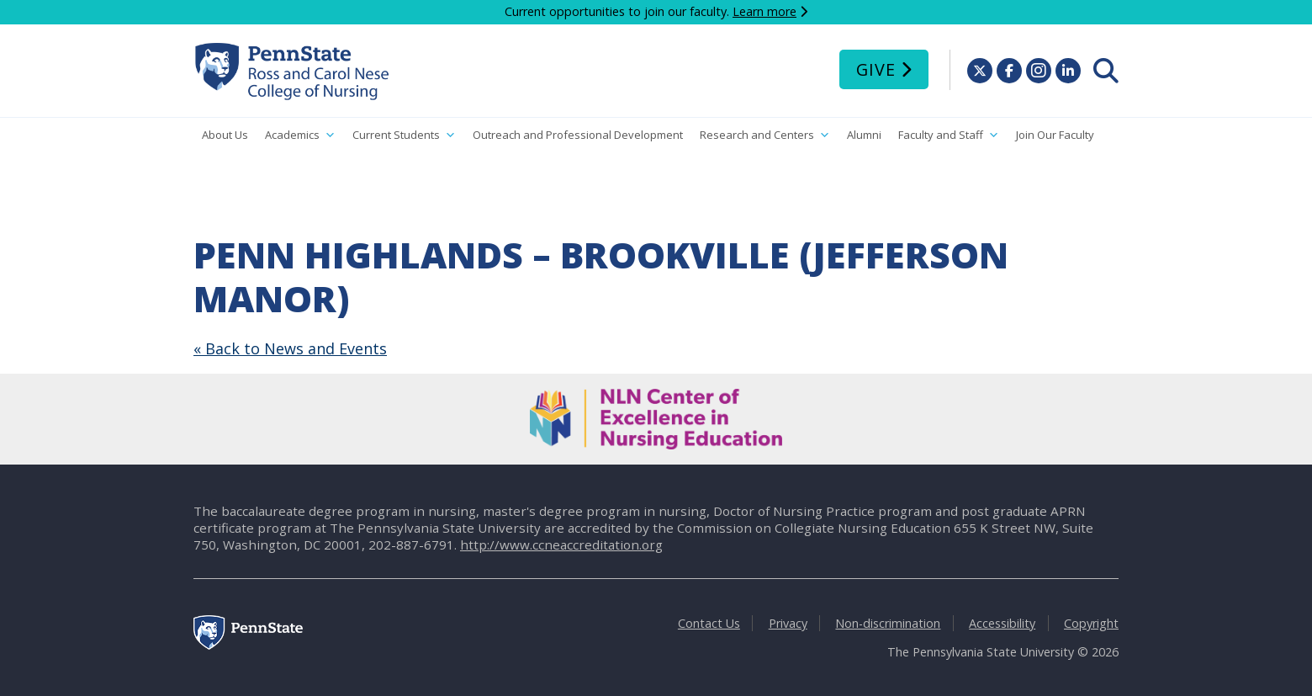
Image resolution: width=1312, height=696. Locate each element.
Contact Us (709, 623)
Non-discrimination (887, 623)
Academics (300, 135)
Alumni (864, 134)
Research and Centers (765, 135)
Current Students (404, 135)
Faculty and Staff (948, 135)
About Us (225, 134)
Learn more (764, 11)
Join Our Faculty (1055, 134)
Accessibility (1002, 623)
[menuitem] (1106, 70)
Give (876, 69)
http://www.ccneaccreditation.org (561, 544)
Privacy (788, 623)
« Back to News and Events (290, 348)
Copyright (1091, 623)
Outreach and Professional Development (578, 134)
